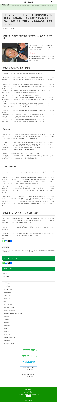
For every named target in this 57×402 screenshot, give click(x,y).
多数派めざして (7, 283)
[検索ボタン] (52, 2)
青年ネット (6, 329)
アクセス (28, 396)
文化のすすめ (7, 298)
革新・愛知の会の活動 (9, 308)
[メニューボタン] (54, 2)
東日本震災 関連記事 (9, 344)
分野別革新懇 (7, 326)
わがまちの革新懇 (8, 289)
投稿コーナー (7, 332)
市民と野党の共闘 (8, 305)
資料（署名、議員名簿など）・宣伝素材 (13, 314)
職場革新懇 (6, 323)
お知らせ (5, 274)
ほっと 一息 (7, 335)
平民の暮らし (7, 286)
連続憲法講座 (7, 341)
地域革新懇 (6, 320)
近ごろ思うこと (7, 292)
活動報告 (5, 301)
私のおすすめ (7, 295)
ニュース (5, 280)
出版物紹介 (6, 317)
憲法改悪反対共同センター (10, 338)
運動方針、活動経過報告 (9, 311)
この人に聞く (12, 28)
